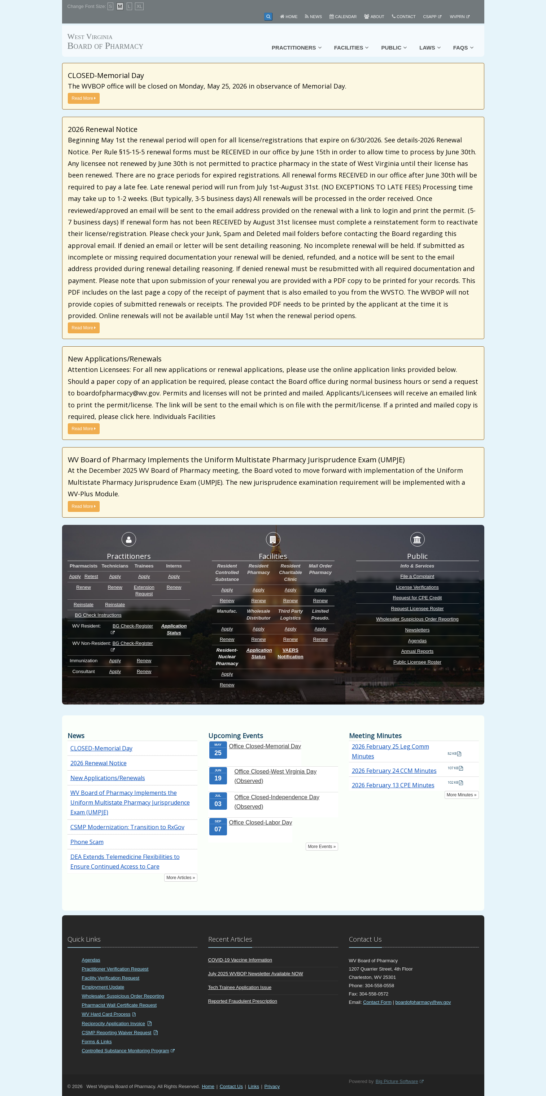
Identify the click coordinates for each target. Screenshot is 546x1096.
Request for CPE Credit (417, 597)
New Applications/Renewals (107, 778)
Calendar (346, 16)
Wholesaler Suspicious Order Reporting (417, 619)
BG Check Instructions (98, 615)
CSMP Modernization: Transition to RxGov (127, 827)
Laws (427, 47)
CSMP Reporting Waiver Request (117, 1032)
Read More (84, 98)
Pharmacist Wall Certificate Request (119, 1005)
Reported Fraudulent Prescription (243, 1001)
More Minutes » (462, 794)
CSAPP (430, 16)
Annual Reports (417, 651)
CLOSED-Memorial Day (101, 748)
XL (139, 6)
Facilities (348, 47)
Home (292, 16)
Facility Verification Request (111, 978)
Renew (83, 587)
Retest (91, 576)
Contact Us (231, 1086)
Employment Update (103, 987)
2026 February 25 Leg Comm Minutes (390, 751)
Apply (75, 576)
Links (253, 1086)
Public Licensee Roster (417, 662)
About (377, 16)
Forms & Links (97, 1041)
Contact (406, 16)
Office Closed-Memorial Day (265, 746)
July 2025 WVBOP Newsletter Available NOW (255, 973)
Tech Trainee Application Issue (240, 987)
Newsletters (417, 630)
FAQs (460, 47)
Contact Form (377, 1002)
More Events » (322, 846)
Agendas (417, 640)
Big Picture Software (397, 1081)
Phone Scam (87, 842)
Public (391, 47)
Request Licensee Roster (417, 608)
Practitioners (294, 47)
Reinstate (83, 604)
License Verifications (417, 587)
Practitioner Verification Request (115, 969)
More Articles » (180, 877)
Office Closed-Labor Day (260, 822)
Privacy (272, 1086)
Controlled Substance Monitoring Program (125, 1050)
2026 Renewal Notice (98, 763)
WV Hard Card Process (106, 1014)
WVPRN (457, 16)
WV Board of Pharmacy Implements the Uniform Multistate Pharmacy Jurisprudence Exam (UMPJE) (130, 802)
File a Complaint (417, 576)
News (316, 16)
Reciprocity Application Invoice (113, 1023)
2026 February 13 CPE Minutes (393, 785)
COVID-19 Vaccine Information (240, 960)
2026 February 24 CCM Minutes (394, 771)
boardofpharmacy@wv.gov (423, 1002)
